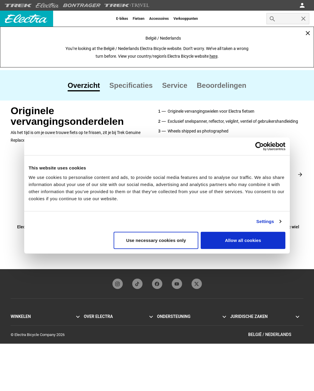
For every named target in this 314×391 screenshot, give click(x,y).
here (213, 56)
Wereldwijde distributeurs (178, 352)
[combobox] (287, 18)
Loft (14, 345)
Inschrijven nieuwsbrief (103, 345)
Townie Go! (20, 324)
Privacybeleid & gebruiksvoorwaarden (261, 324)
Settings (265, 221)
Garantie (164, 345)
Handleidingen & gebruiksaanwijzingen (189, 331)
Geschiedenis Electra (101, 324)
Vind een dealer (23, 359)
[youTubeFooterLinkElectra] (177, 284)
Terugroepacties (243, 338)
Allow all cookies (243, 240)
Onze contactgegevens (176, 324)
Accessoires (21, 352)
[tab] (86, 85)
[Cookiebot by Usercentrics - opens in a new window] (259, 146)
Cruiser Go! (20, 331)
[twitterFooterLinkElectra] (197, 284)
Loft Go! (17, 338)
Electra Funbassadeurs (103, 338)
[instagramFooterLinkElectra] (117, 284)
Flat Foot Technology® (102, 331)
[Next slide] (300, 174)
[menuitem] (122, 19)
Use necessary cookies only (156, 240)
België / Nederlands (275, 381)
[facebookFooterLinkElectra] (157, 284)
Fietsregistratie (169, 338)
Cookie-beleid (241, 331)
